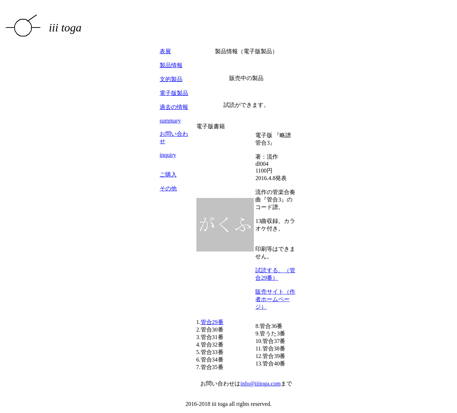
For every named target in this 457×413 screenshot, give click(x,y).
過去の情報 (174, 107)
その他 (168, 188)
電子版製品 (174, 93)
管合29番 (212, 322)
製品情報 (171, 65)
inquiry (168, 155)
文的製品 (171, 79)
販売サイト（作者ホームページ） (275, 299)
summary (170, 121)
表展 (165, 51)
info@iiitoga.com (260, 383)
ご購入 (168, 174)
